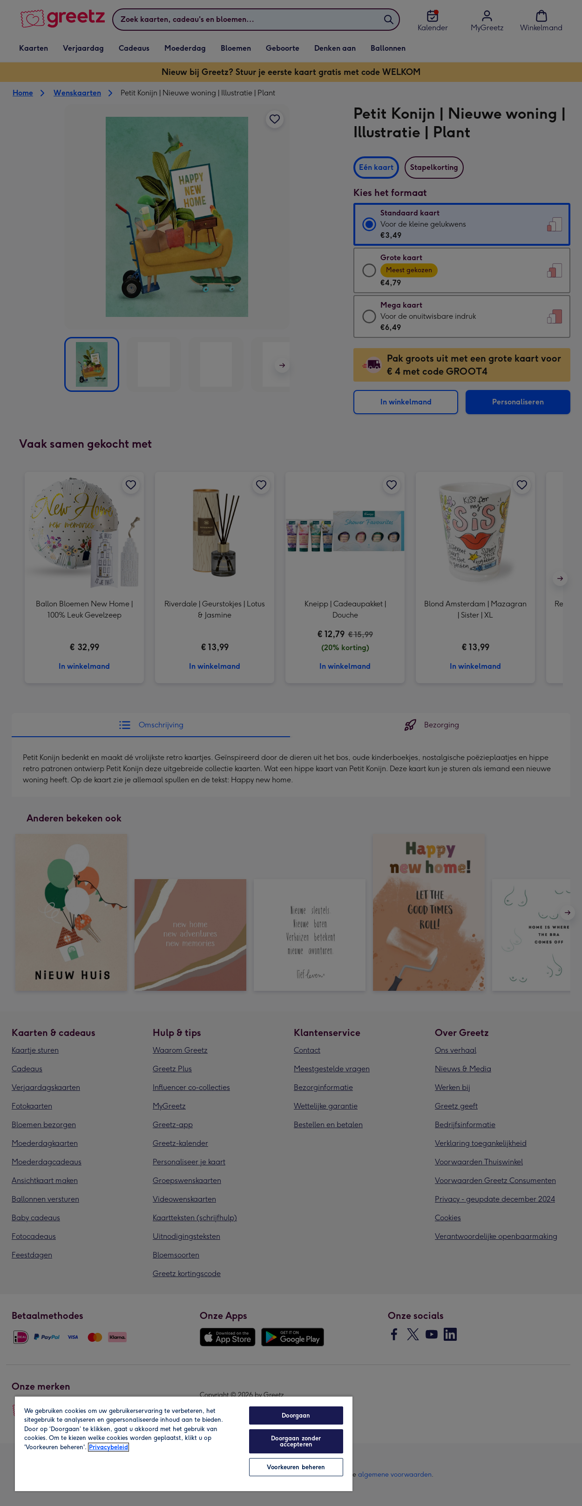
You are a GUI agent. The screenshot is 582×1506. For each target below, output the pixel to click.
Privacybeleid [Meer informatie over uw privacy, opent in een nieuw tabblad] (108, 1447)
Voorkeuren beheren (296, 1467)
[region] (183, 1443)
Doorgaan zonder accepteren (296, 1441)
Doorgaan (296, 1415)
